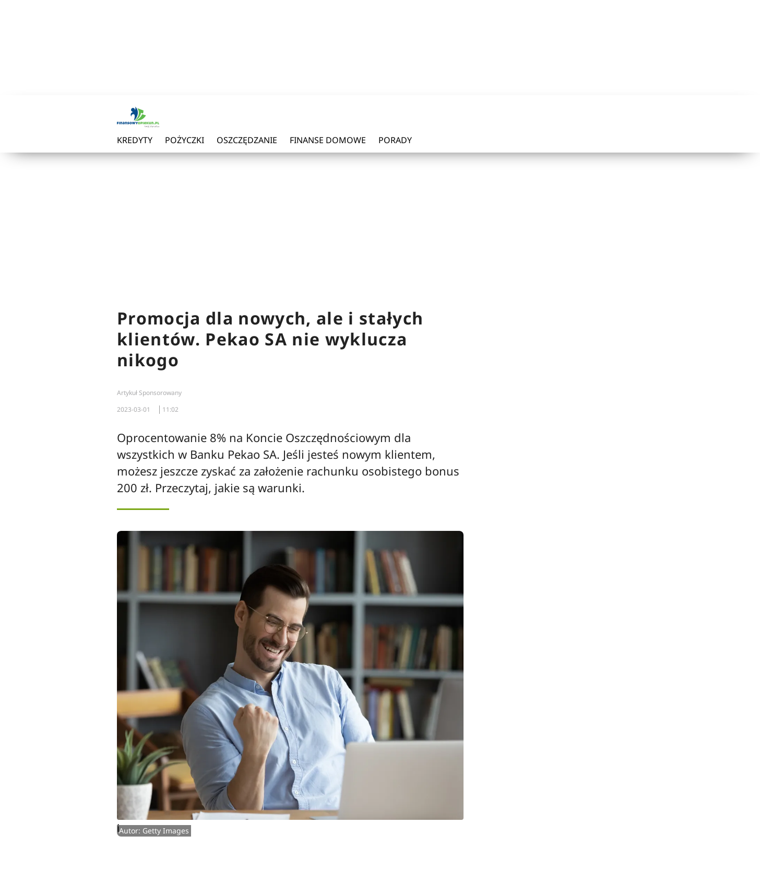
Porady (395, 140)
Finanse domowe (328, 140)
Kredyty (134, 140)
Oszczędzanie (247, 140)
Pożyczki (184, 140)
